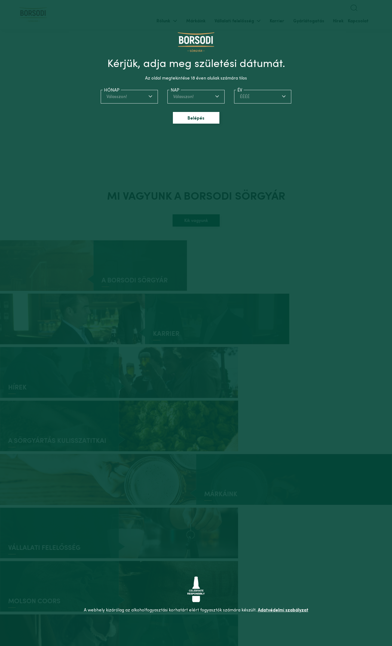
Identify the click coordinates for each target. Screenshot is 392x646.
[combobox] (129, 96)
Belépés (196, 118)
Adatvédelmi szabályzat (283, 610)
